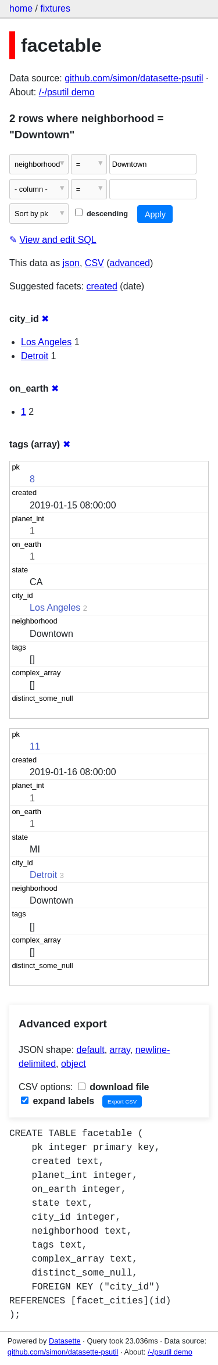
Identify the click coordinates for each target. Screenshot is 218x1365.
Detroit (34, 356)
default (91, 1050)
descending (101, 213)
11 (35, 746)
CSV (94, 263)
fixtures (55, 8)
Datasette (65, 1341)
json (71, 263)
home (21, 8)
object (73, 1064)
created (102, 286)
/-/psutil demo (67, 92)
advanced (130, 263)
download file (113, 1087)
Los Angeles (46, 342)
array (120, 1050)
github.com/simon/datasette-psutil (134, 78)
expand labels (57, 1101)
